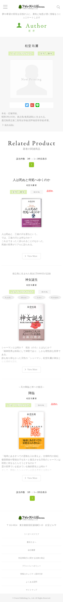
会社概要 (31, 550)
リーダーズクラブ (31, 534)
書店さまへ (31, 542)
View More (32, 256)
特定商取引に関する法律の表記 (31, 558)
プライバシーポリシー (31, 566)
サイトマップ (31, 590)
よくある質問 (31, 582)
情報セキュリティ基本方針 (31, 574)
